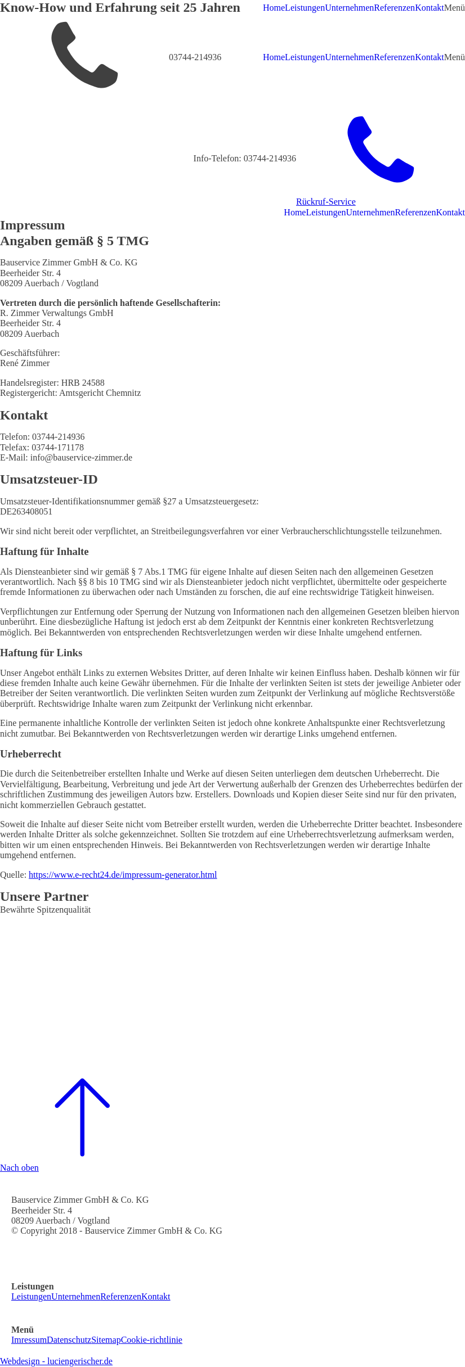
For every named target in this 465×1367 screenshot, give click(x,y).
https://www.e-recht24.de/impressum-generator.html (123, 874)
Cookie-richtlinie (151, 1340)
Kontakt (429, 7)
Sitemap (105, 1340)
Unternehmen (349, 7)
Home (274, 7)
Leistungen (305, 7)
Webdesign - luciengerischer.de (56, 1361)
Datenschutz (69, 1340)
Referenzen (394, 7)
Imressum (29, 1340)
